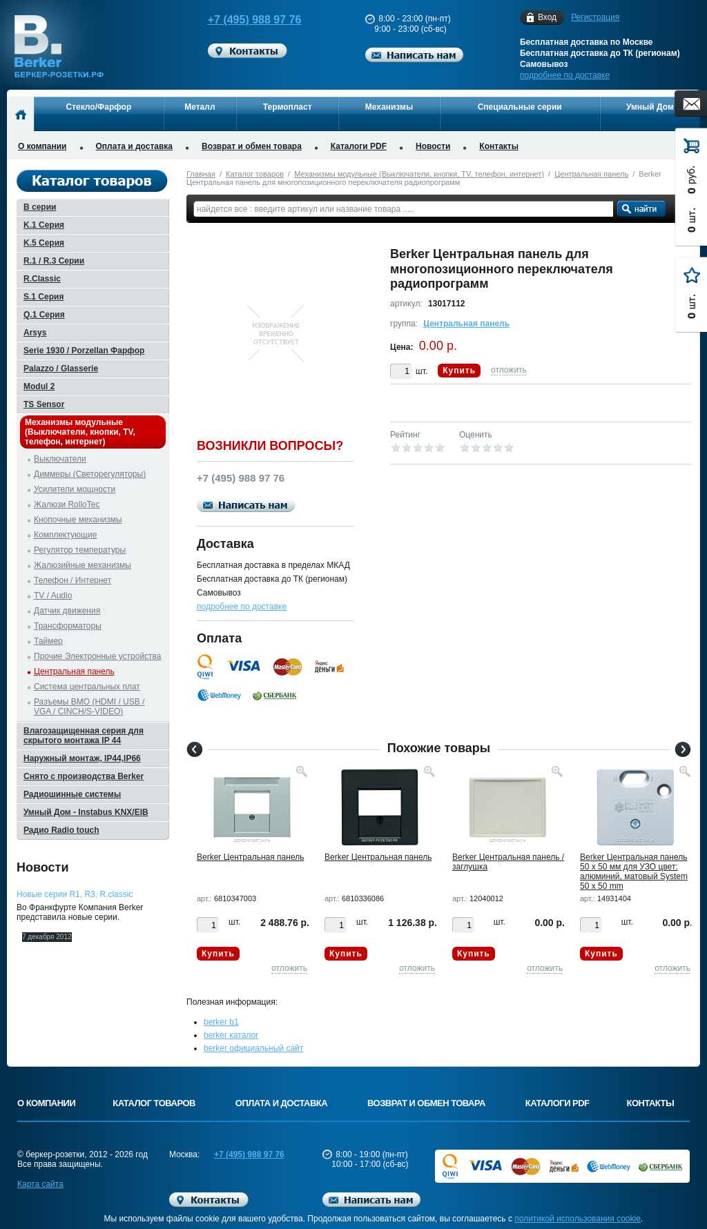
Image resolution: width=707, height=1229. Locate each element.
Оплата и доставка (134, 146)
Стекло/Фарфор (99, 107)
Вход (547, 17)
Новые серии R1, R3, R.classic (75, 894)
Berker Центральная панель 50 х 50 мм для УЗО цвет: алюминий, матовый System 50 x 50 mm (634, 871)
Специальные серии (520, 107)
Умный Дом (650, 107)
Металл (199, 107)
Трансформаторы (67, 626)
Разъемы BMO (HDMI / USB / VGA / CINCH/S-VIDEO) (89, 706)
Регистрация (595, 17)
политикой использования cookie (577, 1218)
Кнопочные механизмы (78, 519)
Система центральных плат (87, 686)
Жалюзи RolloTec (66, 504)
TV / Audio (53, 595)
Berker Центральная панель (250, 857)
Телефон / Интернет (72, 580)
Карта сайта (40, 1184)
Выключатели (60, 459)
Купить (459, 370)
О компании (42, 146)
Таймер (48, 641)
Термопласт (287, 107)
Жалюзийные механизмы (82, 565)
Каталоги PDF (359, 146)
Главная (200, 174)
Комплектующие (65, 535)
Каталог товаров (255, 174)
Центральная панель (591, 174)
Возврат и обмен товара (252, 146)
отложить (509, 370)
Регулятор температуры (80, 550)
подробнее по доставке (565, 75)
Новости (433, 146)
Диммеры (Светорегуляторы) (90, 474)
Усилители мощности (74, 489)
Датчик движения (67, 611)
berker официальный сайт (253, 1048)
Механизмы (389, 107)
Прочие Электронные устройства (98, 656)
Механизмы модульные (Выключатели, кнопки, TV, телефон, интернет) (419, 174)
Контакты (499, 146)
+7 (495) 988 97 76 (242, 20)
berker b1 (221, 1022)
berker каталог (231, 1035)
